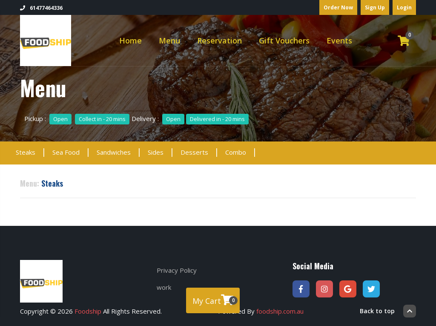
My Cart (215, 300)
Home (130, 40)
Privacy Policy (177, 270)
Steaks (25, 152)
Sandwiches (114, 152)
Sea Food (66, 152)
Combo (235, 152)
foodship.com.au (280, 311)
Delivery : (190, 118)
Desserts (194, 152)
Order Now (338, 7)
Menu (169, 40)
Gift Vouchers (284, 40)
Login (404, 7)
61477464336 (41, 8)
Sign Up (375, 7)
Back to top (388, 311)
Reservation (219, 40)
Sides (156, 152)
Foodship (88, 311)
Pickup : (76, 118)
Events (339, 40)
